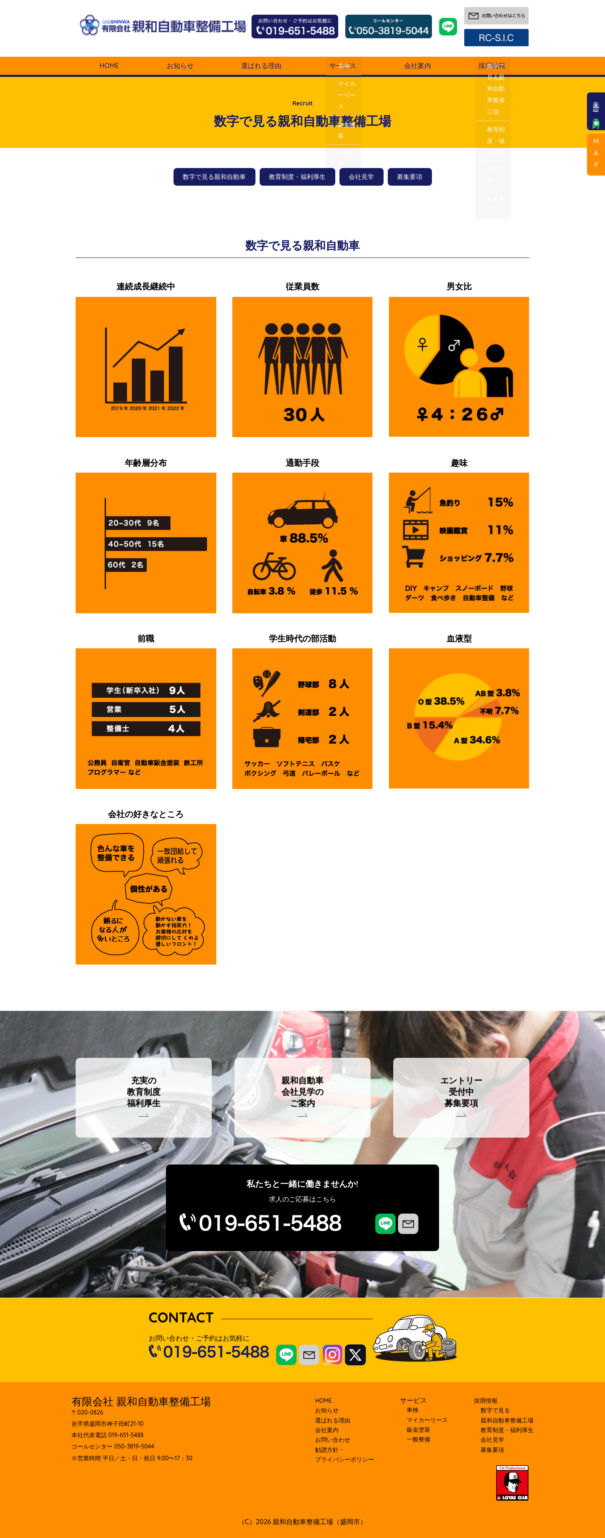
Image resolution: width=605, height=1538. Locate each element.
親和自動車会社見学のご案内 (302, 1091)
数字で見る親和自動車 (214, 177)
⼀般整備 (418, 1439)
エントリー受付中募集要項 (461, 1091)
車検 (412, 1410)
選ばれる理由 (261, 65)
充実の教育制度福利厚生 (143, 1091)
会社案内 (417, 65)
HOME (109, 65)
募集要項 (409, 177)
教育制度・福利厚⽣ (507, 1430)
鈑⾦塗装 (418, 1429)
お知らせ (180, 65)
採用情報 (492, 65)
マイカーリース (427, 1420)
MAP (596, 154)
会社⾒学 (492, 1439)
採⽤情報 (485, 1400)
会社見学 (361, 177)
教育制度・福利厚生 (297, 177)
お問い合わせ (332, 1439)
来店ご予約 (596, 111)
